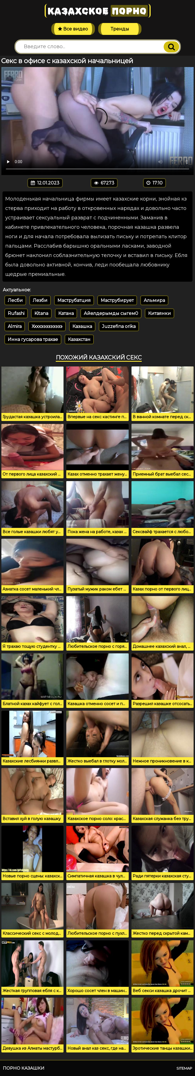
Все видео (73, 29)
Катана (66, 313)
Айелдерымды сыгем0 (111, 313)
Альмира (154, 300)
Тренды (120, 29)
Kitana (41, 313)
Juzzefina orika (119, 326)
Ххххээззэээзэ (47, 326)
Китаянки (159, 313)
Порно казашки (23, 1068)
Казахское (97, 11)
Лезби (40, 300)
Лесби (15, 300)
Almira (15, 326)
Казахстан (79, 339)
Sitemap (184, 1068)
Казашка (82, 326)
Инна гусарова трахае (33, 339)
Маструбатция (74, 300)
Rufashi (16, 313)
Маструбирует (117, 300)
